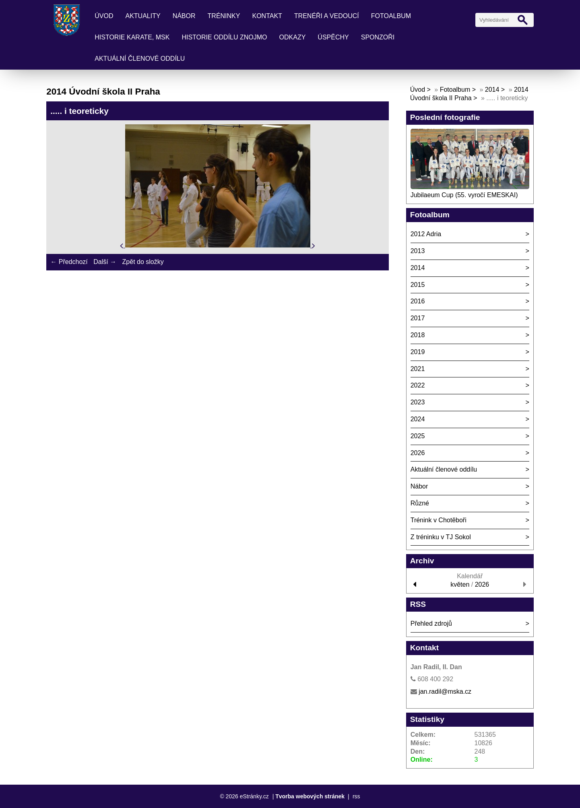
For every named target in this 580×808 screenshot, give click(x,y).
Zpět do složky (143, 261)
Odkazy (292, 37)
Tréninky (224, 15)
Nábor (184, 15)
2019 (418, 351)
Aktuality (143, 15)
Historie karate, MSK (132, 37)
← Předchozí (68, 261)
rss (356, 796)
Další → (104, 261)
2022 (418, 385)
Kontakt (267, 15)
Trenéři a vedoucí (326, 15)
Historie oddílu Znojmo (224, 37)
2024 (418, 419)
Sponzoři (378, 37)
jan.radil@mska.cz (445, 691)
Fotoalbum (391, 15)
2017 (418, 318)
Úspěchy (333, 37)
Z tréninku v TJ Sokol (441, 537)
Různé (420, 503)
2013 (418, 250)
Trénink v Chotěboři (438, 520)
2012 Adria (426, 234)
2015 (418, 284)
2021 (418, 368)
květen (459, 584)
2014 (492, 89)
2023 (418, 402)
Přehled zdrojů (431, 623)
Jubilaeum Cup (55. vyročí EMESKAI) (464, 195)
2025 (418, 436)
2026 (418, 452)
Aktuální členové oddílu (140, 58)
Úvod (104, 15)
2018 (418, 335)
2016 (418, 301)
